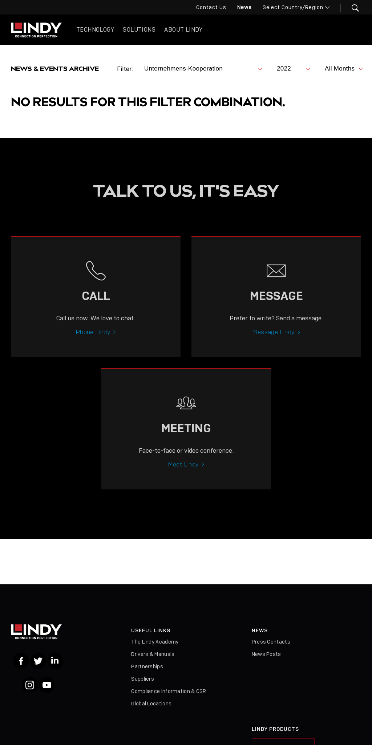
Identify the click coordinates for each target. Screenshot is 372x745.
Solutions (139, 29)
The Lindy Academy (154, 641)
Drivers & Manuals (152, 654)
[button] (350, 8)
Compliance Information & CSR (168, 691)
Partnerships (147, 666)
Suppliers (142, 679)
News (244, 7)
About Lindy (183, 29)
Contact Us (211, 7)
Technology (95, 29)
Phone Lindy (93, 339)
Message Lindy (273, 339)
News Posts (266, 654)
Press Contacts (271, 641)
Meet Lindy (183, 471)
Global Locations (151, 703)
